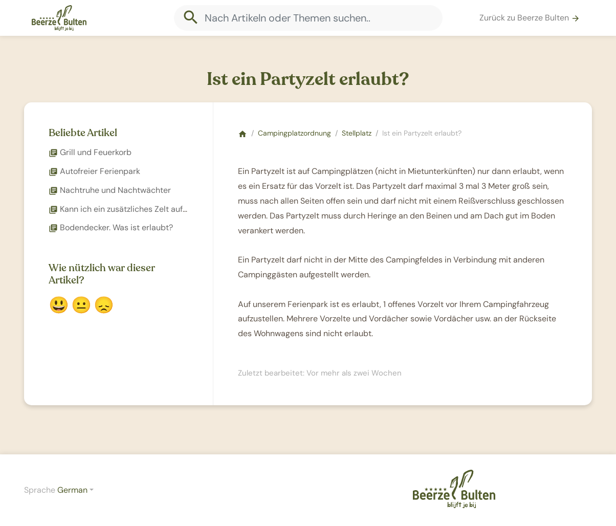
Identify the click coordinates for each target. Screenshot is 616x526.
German (72, 490)
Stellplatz (356, 133)
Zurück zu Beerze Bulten (529, 17)
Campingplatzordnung (294, 133)
